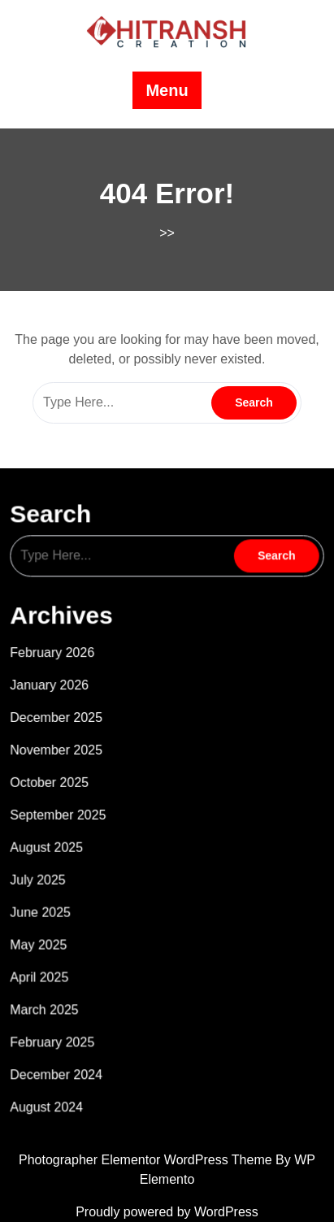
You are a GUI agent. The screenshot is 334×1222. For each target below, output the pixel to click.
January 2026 (56, 686)
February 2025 (59, 1022)
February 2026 (59, 656)
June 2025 (48, 900)
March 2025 (52, 991)
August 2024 (54, 1083)
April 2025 (47, 961)
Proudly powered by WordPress (167, 1212)
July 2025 (46, 869)
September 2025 (65, 808)
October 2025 (56, 778)
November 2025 (63, 747)
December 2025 (63, 717)
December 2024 (63, 1052)
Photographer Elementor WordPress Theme (147, 1160)
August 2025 (54, 839)
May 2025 (46, 930)
